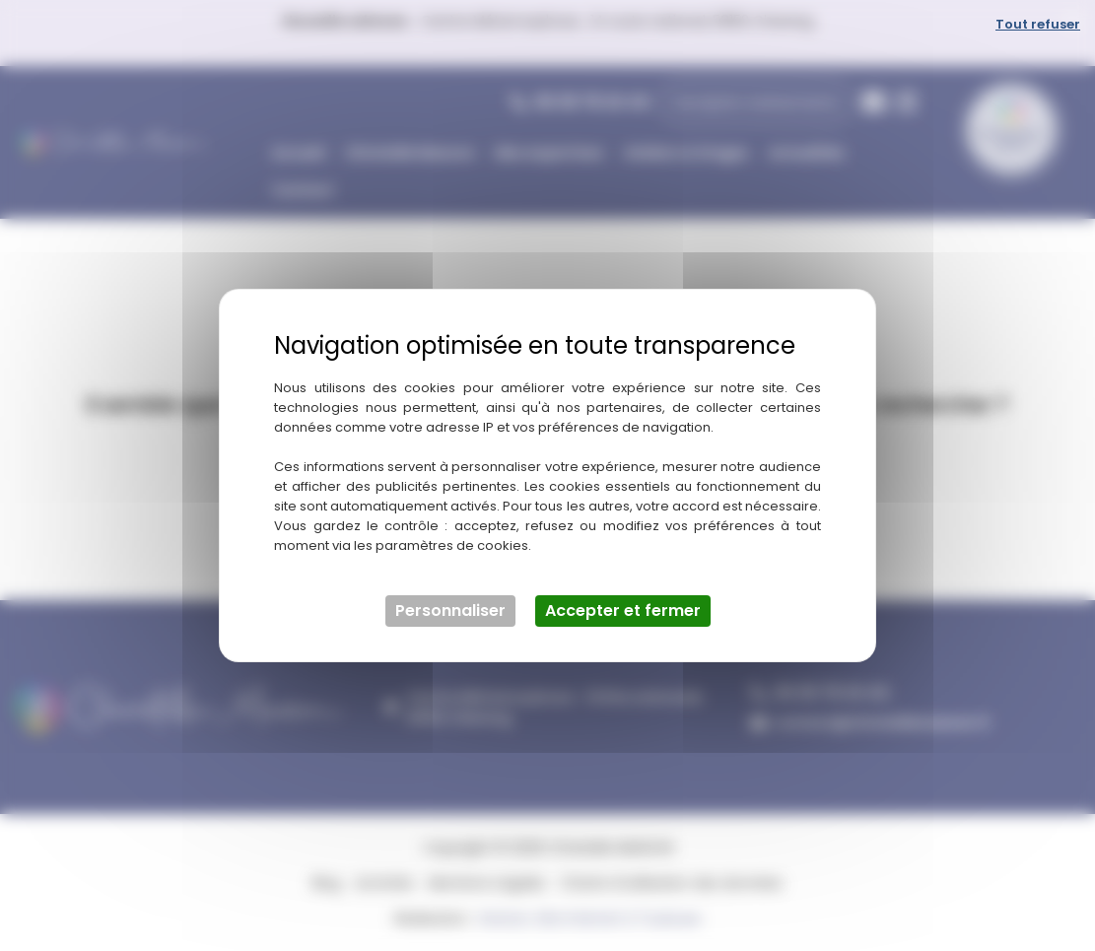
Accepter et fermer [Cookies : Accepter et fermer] (623, 610)
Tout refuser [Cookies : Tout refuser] (1037, 24)
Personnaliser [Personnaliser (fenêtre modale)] (450, 610)
